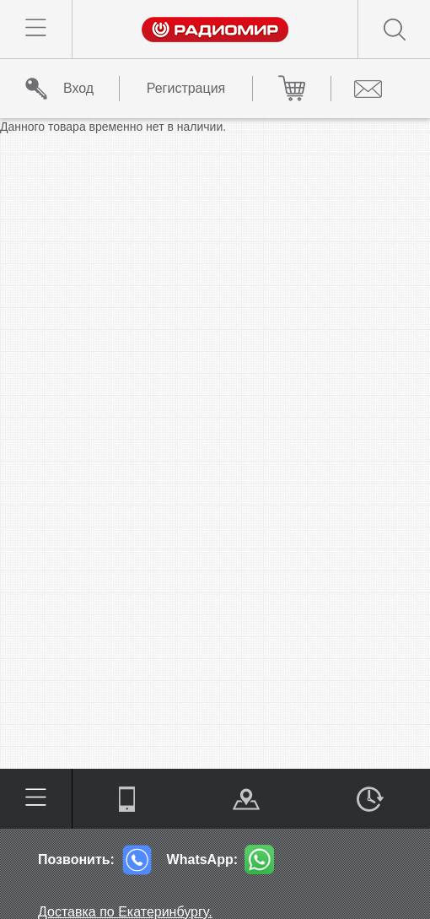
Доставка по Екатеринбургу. (125, 912)
